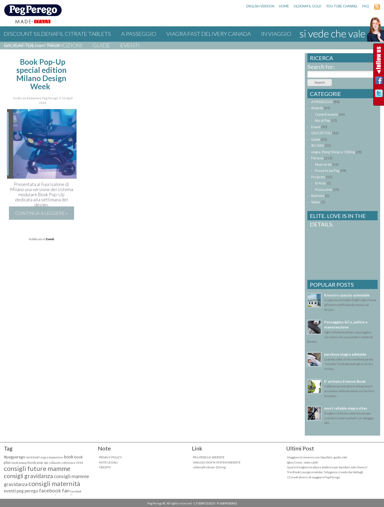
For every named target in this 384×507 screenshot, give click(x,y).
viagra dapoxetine (51, 457)
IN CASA (317, 146)
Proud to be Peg (327, 171)
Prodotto (318, 177)
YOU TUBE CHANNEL (342, 6)
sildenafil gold (307, 6)
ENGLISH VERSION (260, 6)
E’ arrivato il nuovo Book (345, 381)
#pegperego (14, 456)
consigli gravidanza (28, 475)
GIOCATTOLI (20, 45)
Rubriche (317, 196)
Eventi (130, 45)
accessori (33, 457)
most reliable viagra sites (345, 408)
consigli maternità (54, 483)
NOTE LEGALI (108, 462)
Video (315, 202)
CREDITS (105, 467)
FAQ (365, 6)
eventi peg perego (21, 490)
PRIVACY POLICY (110, 457)
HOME (284, 6)
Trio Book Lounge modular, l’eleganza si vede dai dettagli (325, 472)
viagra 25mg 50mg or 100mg (333, 152)
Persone (317, 158)
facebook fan (54, 490)
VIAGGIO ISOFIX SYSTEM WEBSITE (217, 462)
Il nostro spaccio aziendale (346, 295)
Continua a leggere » (41, 213)
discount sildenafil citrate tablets (57, 33)
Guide (101, 45)
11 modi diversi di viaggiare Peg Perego (313, 477)
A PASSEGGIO (138, 33)
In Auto (320, 183)
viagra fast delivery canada (208, 33)
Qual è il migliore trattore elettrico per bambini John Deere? (327, 467)
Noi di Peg (322, 120)
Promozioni (65, 45)
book (69, 456)
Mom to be (323, 164)
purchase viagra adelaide (345, 354)
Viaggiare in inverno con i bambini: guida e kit (317, 457)
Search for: (320, 66)
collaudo (55, 462)
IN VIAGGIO (276, 33)
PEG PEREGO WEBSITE (209, 457)
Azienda (317, 108)
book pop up (38, 462)
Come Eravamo (326, 114)
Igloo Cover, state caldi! (303, 462)
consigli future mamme (37, 468)
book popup (19, 462)
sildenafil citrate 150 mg (209, 467)
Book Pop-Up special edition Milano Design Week (41, 74)
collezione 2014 (72, 462)
